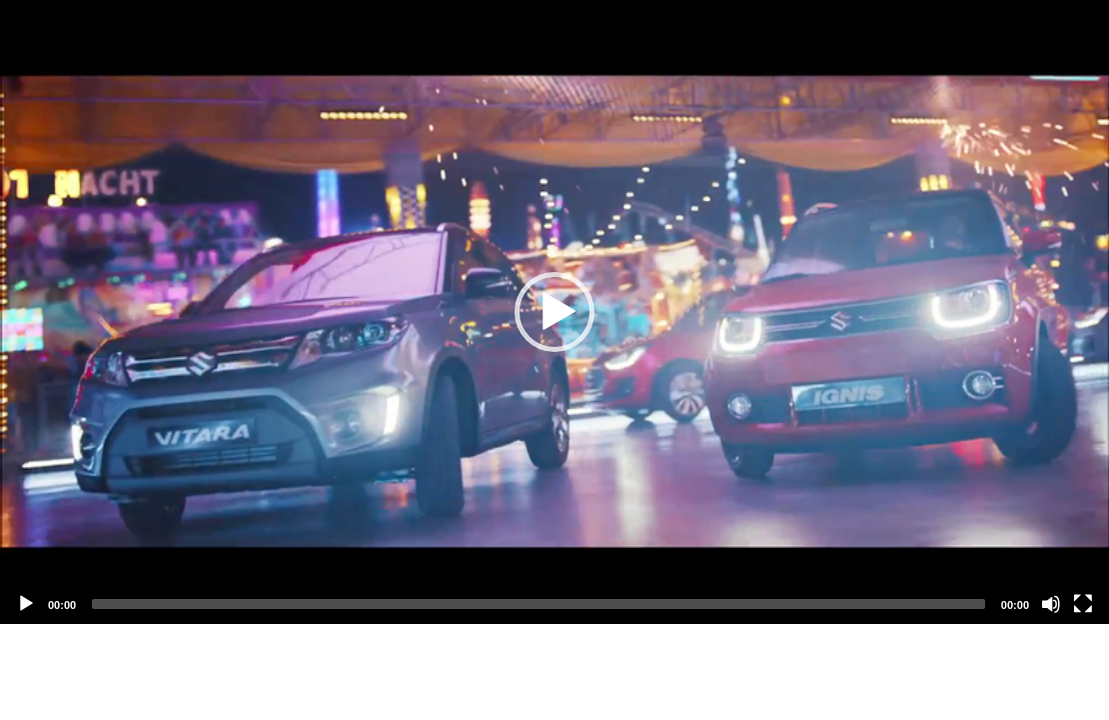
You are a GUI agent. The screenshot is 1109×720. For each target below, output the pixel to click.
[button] (554, 312)
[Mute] (1051, 604)
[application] (554, 312)
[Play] (26, 604)
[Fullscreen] (1083, 604)
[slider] (538, 604)
